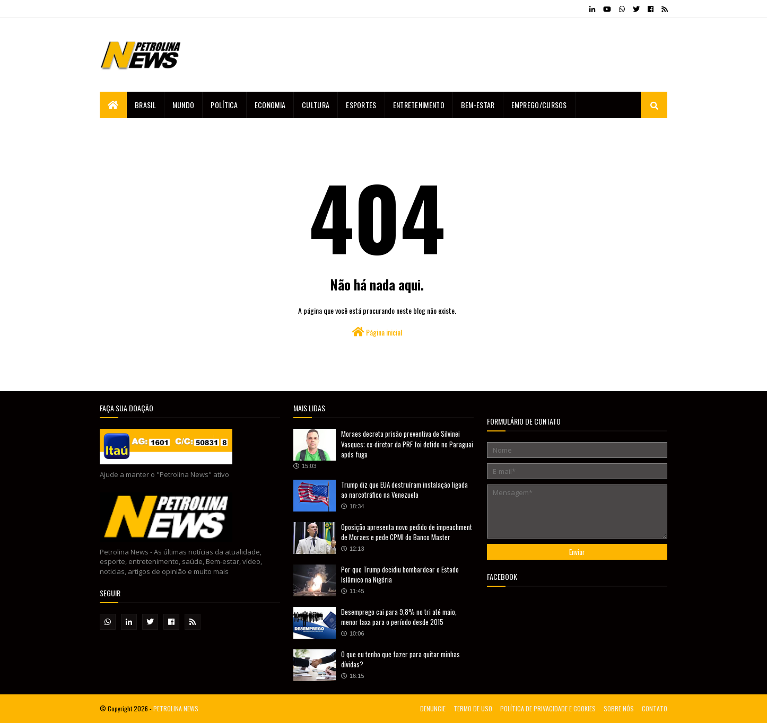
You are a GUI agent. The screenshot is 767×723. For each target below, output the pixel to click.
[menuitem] (113, 105)
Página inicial (377, 332)
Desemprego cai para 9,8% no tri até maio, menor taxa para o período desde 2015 (399, 617)
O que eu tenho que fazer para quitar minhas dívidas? (400, 659)
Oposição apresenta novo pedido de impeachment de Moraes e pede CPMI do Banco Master (406, 532)
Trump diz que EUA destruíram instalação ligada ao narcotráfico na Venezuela (404, 489)
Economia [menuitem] (270, 104)
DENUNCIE (433, 708)
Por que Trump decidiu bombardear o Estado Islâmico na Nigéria (400, 574)
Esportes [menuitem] (361, 104)
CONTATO (654, 708)
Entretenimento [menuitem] (418, 104)
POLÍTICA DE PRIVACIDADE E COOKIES (548, 708)
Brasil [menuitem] (145, 104)
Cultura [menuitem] (315, 104)
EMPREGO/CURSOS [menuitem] (539, 104)
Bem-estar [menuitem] (478, 104)
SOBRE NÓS (619, 708)
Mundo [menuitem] (183, 104)
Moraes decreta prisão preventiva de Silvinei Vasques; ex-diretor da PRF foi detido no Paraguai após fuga (407, 444)
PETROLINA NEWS (175, 708)
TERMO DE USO (473, 708)
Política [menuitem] (224, 104)
